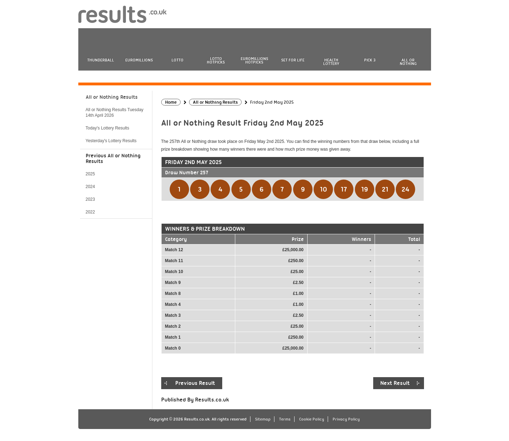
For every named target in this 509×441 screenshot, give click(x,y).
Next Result (395, 383)
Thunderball (100, 60)
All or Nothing (408, 62)
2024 (90, 186)
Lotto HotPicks (216, 60)
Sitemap (263, 419)
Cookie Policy (311, 419)
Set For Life (292, 60)
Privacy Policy (346, 419)
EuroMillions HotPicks (254, 60)
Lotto (177, 60)
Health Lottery (331, 62)
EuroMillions (139, 60)
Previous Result (195, 383)
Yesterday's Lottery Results (111, 140)
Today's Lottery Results (107, 128)
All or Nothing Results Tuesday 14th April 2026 (115, 112)
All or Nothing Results (112, 97)
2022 (90, 212)
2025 (90, 173)
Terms (285, 419)
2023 (90, 199)
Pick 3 (369, 60)
